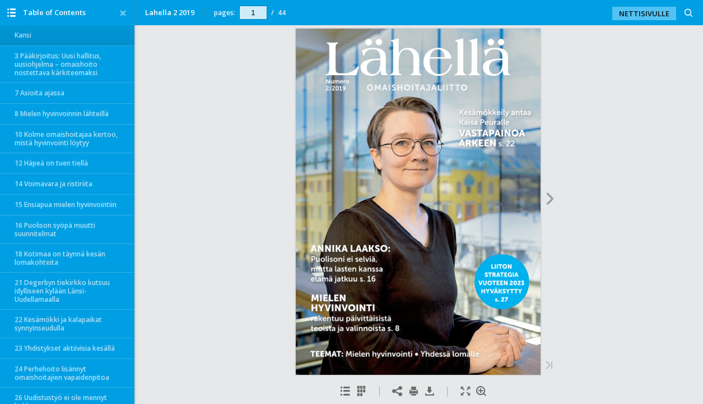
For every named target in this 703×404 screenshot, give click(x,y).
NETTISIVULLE (644, 13)
